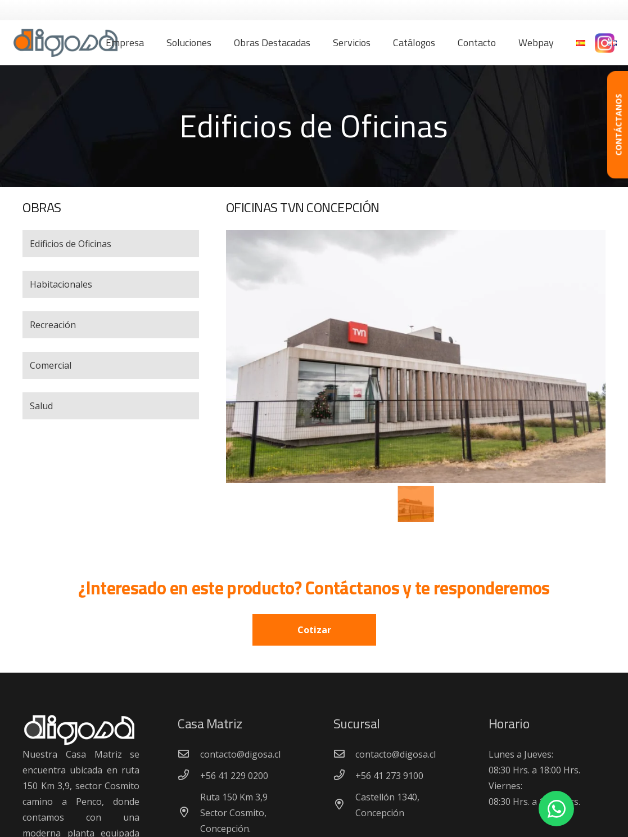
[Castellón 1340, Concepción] (344, 805)
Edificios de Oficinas (70, 244)
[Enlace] (65, 43)
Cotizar (314, 630)
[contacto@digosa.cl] (189, 754)
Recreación (53, 325)
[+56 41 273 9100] (344, 776)
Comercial (50, 365)
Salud (41, 406)
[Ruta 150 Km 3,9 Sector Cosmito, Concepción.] (189, 813)
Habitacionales (61, 284)
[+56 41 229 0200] (189, 776)
